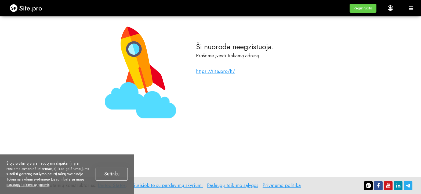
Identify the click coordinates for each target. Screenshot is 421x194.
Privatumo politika (282, 185)
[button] (363, 8)
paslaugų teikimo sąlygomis (27, 184)
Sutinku (111, 173)
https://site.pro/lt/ (215, 71)
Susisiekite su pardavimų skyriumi (168, 185)
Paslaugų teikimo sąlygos (232, 185)
